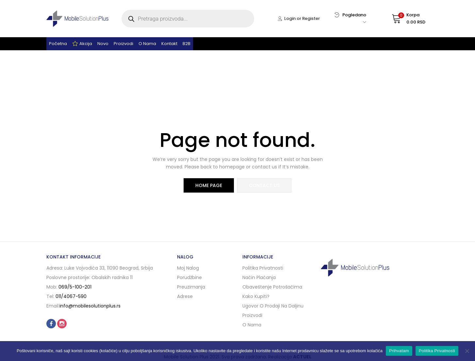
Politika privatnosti (262, 268)
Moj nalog (188, 268)
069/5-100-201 (74, 287)
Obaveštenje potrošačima (272, 287)
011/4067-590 (71, 296)
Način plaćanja (259, 277)
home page (208, 185)
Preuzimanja (191, 287)
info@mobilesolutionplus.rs (90, 306)
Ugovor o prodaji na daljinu (272, 306)
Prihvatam (399, 350)
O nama (147, 43)
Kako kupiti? (256, 296)
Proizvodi (123, 43)
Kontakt (169, 43)
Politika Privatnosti (437, 350)
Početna (58, 43)
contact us (264, 185)
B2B (186, 43)
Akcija (82, 43)
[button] (402, 18)
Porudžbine (189, 277)
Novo (102, 43)
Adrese (185, 296)
